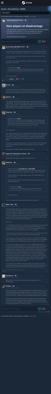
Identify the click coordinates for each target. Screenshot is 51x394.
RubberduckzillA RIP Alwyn (15, 20)
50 (48, 312)
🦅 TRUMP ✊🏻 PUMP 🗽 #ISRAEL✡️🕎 (26, 168)
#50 (48, 158)
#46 (48, 81)
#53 (48, 282)
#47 (48, 93)
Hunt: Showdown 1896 (6, 16)
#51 (48, 200)
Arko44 (19, 118)
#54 (48, 304)
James (18, 67)
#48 (48, 108)
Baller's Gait (12, 269)
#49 (48, 150)
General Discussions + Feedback (21, 16)
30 (46, 312)
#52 (48, 272)
